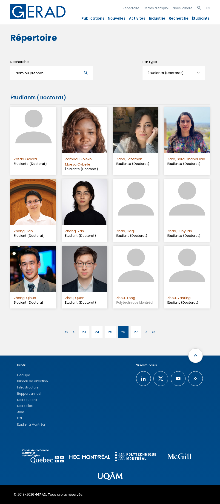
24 (97, 331)
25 (110, 331)
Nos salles (25, 406)
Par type (150, 61)
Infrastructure (28, 387)
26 (123, 331)
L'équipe (23, 375)
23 (84, 331)
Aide (20, 412)
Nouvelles (117, 18)
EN (208, 8)
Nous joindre (182, 8)
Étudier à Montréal (31, 424)
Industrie (157, 18)
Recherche (179, 18)
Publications (92, 18)
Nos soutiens (27, 400)
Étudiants (201, 18)
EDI (19, 418)
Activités (137, 18)
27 (136, 331)
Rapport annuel (29, 393)
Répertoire (131, 8)
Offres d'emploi (156, 8)
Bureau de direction (32, 381)
